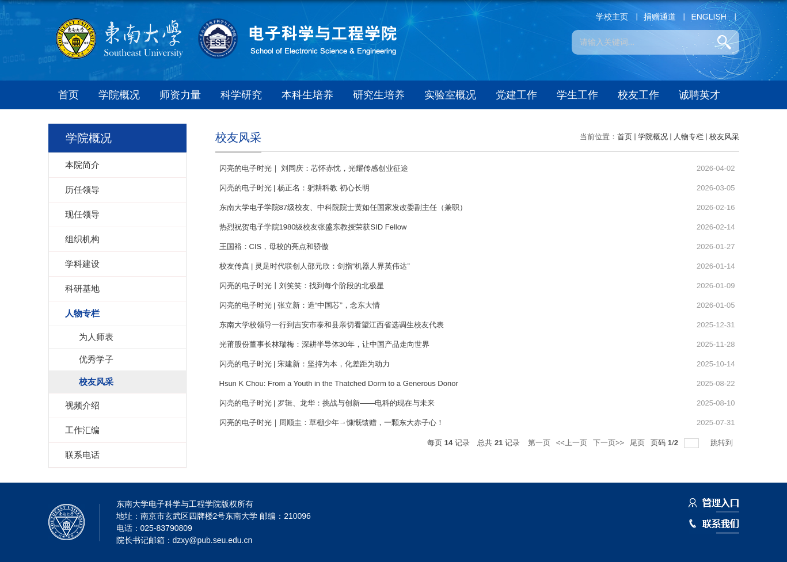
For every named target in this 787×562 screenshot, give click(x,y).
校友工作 (638, 95)
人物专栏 (689, 136)
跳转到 (722, 442)
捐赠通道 (660, 16)
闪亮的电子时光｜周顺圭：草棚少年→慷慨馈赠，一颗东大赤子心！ (331, 422)
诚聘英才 (699, 95)
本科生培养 (307, 95)
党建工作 (516, 95)
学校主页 (612, 16)
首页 (68, 95)
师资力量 (180, 95)
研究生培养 (379, 95)
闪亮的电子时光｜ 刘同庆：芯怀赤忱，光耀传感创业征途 (314, 168)
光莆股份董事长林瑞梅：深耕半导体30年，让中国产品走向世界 (324, 344)
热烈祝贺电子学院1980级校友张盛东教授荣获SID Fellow (313, 227)
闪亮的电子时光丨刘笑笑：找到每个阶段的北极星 (301, 285)
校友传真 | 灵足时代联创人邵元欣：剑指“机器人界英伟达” (314, 266)
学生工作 (577, 95)
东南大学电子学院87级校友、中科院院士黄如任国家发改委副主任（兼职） (343, 207)
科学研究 (241, 95)
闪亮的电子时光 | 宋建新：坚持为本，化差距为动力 (304, 364)
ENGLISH (708, 16)
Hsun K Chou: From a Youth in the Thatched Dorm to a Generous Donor (338, 383)
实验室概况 (450, 95)
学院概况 (119, 95)
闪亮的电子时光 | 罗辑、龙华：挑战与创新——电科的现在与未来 (327, 403)
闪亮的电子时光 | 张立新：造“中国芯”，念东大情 (299, 305)
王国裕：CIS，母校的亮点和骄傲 (274, 246)
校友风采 (724, 136)
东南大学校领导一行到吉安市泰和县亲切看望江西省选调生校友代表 (331, 324)
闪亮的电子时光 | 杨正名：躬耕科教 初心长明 (294, 187)
